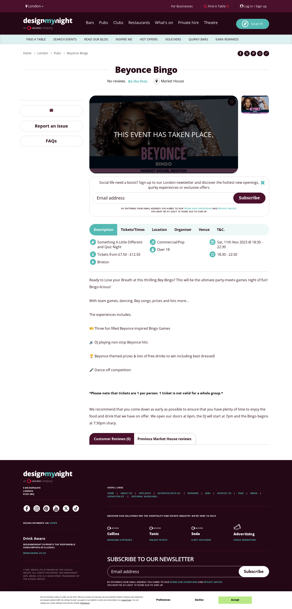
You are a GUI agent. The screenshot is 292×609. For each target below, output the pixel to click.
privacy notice (227, 208)
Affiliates (145, 493)
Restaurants (139, 22)
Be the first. (138, 81)
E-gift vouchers (201, 539)
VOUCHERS (173, 39)
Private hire (188, 22)
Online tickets (158, 539)
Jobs (208, 493)
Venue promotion (245, 539)
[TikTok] (76, 508)
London (42, 53)
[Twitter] (66, 508)
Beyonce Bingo (77, 53)
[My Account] (253, 6)
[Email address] (163, 198)
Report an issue (51, 126)
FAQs (51, 141)
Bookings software (119, 539)
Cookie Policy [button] (126, 600)
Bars (90, 22)
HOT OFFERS (149, 39)
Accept (235, 599)
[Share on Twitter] (247, 53)
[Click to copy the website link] (266, 53)
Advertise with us (169, 493)
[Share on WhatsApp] (260, 53)
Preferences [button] (85, 603)
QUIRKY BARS (198, 39)
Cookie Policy (116, 496)
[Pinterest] (46, 508)
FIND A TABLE (36, 39)
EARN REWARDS (227, 39)
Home (27, 53)
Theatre (211, 22)
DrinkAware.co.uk (34, 553)
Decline (199, 599)
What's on (164, 22)
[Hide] (263, 182)
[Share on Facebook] (240, 53)
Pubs (103, 22)
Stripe (53, 522)
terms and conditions (198, 208)
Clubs (118, 22)
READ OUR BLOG (96, 39)
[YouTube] (56, 508)
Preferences (163, 599)
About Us (127, 493)
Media (253, 493)
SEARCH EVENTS (65, 39)
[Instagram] (36, 508)
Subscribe (249, 198)
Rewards (193, 493)
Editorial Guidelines (144, 496)
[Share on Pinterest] (253, 53)
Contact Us (224, 493)
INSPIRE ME (124, 39)
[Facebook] (27, 508)
